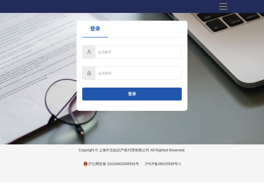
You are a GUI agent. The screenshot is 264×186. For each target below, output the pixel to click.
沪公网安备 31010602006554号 (111, 163)
